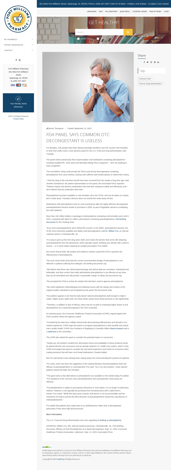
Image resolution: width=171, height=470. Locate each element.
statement (52, 332)
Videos (102, 38)
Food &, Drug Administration (150, 84)
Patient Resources (13, 45)
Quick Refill (125, 11)
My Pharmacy (10, 39)
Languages (91, 11)
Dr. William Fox (111, 231)
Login (166, 11)
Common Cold (145, 79)
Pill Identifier (111, 11)
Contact (8, 50)
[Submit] (128, 32)
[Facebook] (16, 60)
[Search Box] (99, 32)
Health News (85, 38)
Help (101, 11)
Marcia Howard (116, 328)
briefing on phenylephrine (110, 420)
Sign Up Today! (155, 11)
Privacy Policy (18, 119)
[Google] (20, 60)
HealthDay (60, 459)
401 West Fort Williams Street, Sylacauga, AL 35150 (63, 4)
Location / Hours (140, 11)
